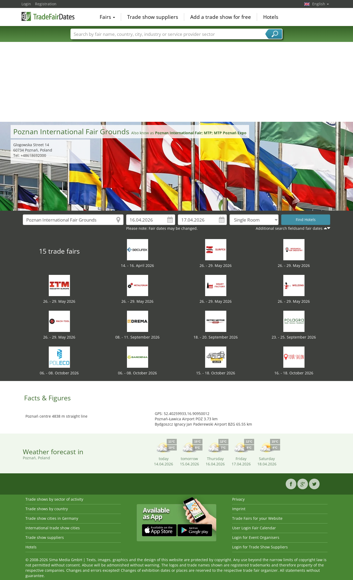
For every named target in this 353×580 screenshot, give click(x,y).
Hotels (270, 17)
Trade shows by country (46, 508)
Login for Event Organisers (255, 537)
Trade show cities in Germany (51, 518)
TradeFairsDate (47, 16)
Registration (45, 3)
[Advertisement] (176, 82)
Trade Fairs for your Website (257, 518)
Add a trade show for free (220, 17)
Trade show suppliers (152, 17)
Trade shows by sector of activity (54, 499)
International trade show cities (52, 527)
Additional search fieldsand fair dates (289, 228)
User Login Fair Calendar (254, 527)
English (320, 3)
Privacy (238, 499)
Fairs (107, 17)
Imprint (238, 508)
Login (26, 3)
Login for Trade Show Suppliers (260, 546)
